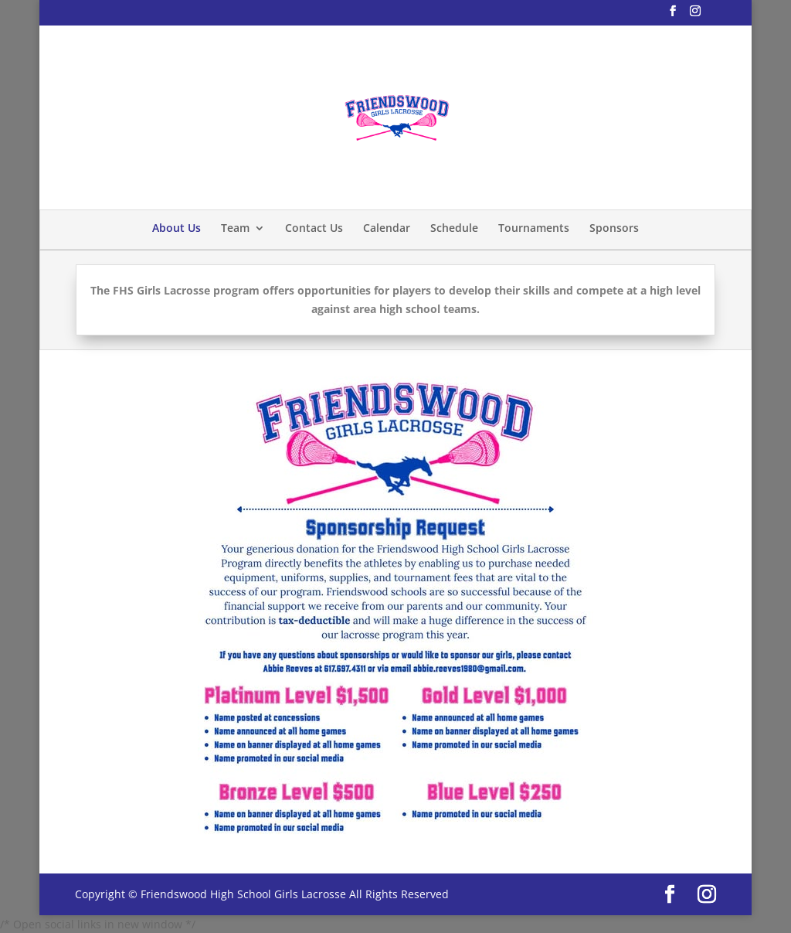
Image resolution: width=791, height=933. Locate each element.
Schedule (454, 227)
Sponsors (614, 227)
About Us (176, 227)
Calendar (386, 227)
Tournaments (533, 227)
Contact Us (314, 227)
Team (235, 227)
